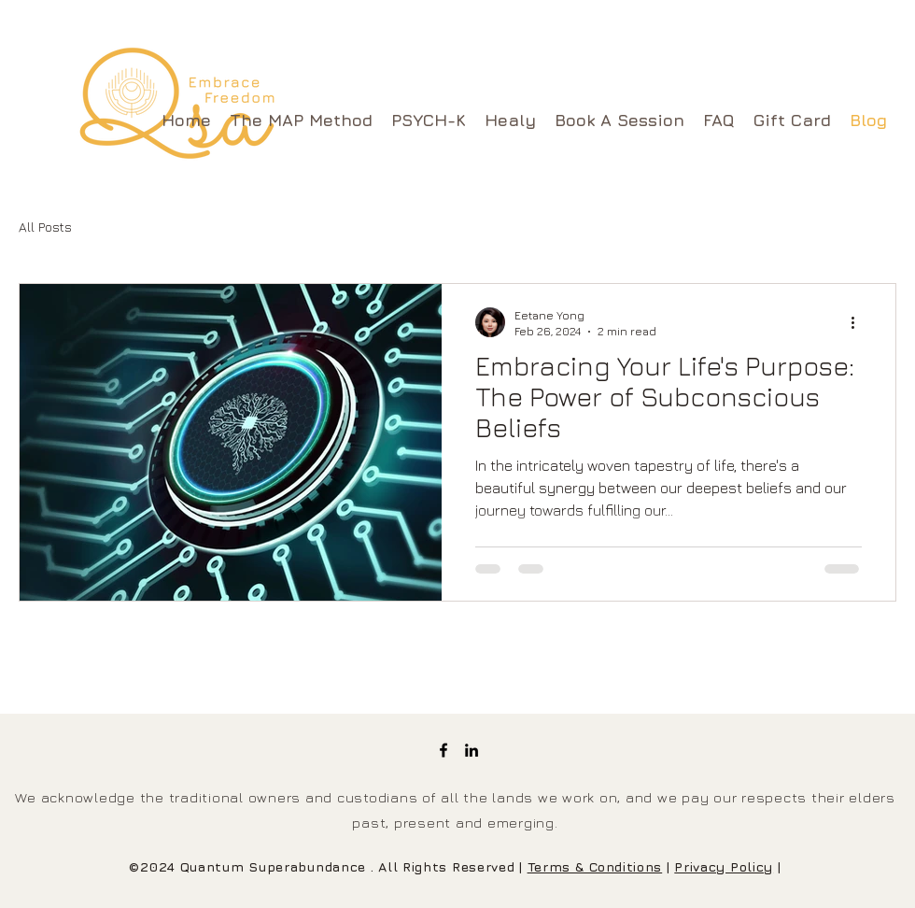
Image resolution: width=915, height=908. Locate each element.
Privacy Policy (723, 866)
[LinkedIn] (471, 750)
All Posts (45, 226)
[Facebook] (443, 750)
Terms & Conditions (595, 866)
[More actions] (859, 322)
